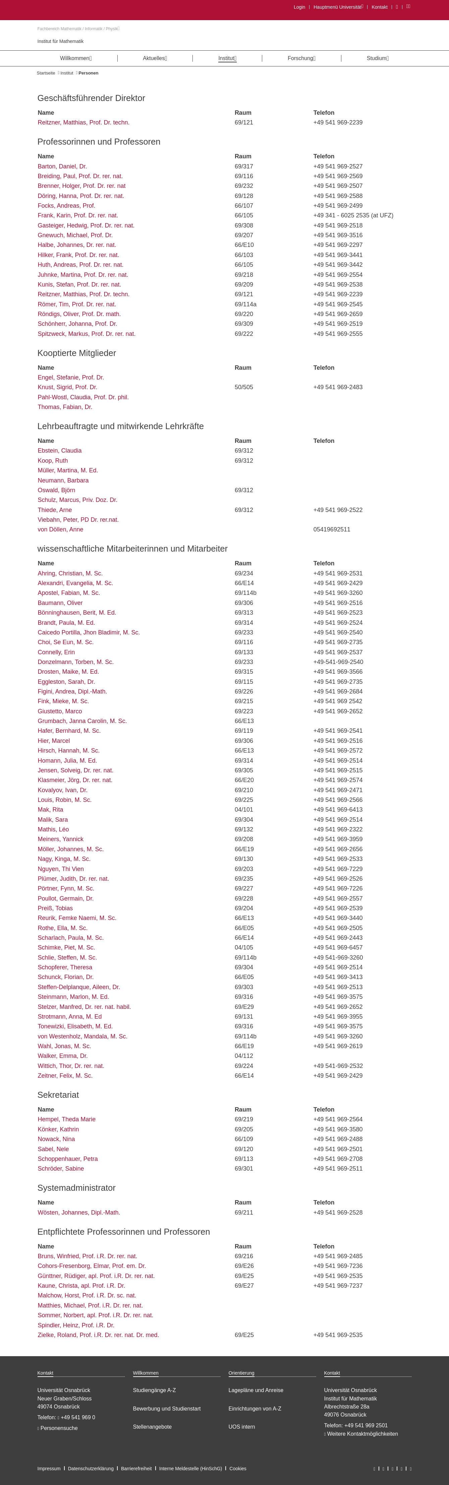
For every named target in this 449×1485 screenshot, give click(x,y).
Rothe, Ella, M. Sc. (63, 928)
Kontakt (379, 7)
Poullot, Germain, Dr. (66, 898)
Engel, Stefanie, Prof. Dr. (71, 377)
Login (299, 7)
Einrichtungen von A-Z (255, 1409)
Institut (66, 72)
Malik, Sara (53, 819)
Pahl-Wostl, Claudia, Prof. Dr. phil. (83, 397)
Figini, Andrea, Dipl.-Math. (72, 691)
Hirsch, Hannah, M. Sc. (69, 750)
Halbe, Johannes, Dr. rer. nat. (77, 245)
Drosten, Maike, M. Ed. (68, 671)
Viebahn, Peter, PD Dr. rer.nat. (78, 519)
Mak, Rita (50, 809)
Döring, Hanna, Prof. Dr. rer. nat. (81, 196)
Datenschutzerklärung (91, 1468)
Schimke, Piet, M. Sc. (66, 947)
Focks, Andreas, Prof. (67, 205)
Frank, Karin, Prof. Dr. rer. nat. (78, 215)
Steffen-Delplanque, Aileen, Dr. (79, 987)
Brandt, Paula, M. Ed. (66, 622)
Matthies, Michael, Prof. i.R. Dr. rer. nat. (90, 1305)
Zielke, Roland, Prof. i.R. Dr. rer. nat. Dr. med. (98, 1335)
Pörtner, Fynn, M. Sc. (66, 888)
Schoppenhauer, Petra (68, 1159)
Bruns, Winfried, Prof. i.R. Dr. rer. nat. (87, 1256)
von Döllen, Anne (60, 529)
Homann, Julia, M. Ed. (67, 760)
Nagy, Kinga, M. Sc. (64, 859)
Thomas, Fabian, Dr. (65, 407)
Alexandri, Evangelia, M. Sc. (75, 583)
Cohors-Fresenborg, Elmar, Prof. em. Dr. (92, 1266)
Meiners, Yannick (60, 839)
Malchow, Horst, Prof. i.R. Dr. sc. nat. (87, 1295)
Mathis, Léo (53, 829)
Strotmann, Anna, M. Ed (70, 1016)
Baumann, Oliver (60, 603)
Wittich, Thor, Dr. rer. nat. (71, 1066)
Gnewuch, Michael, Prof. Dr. (75, 235)
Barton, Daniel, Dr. (62, 166)
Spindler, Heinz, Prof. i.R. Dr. (76, 1325)
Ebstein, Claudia (60, 450)
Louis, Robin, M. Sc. (65, 800)
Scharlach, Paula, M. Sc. (71, 937)
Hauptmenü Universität (338, 6)
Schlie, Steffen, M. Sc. (67, 957)
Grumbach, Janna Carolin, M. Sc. (82, 721)
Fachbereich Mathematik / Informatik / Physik (79, 29)
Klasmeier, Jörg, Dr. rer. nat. (75, 780)
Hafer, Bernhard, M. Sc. (69, 730)
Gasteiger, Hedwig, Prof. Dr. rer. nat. (86, 225)
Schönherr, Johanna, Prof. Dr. (77, 323)
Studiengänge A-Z (154, 1390)
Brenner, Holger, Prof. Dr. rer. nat (82, 186)
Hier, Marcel (54, 740)
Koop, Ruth (53, 460)
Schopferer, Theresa (65, 967)
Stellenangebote (152, 1427)
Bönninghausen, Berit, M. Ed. (77, 612)
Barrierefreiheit (136, 1468)
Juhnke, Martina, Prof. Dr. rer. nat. (83, 274)
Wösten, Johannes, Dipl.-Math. (79, 1212)
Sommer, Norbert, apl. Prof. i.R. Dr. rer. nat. (96, 1315)
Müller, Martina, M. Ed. (68, 470)
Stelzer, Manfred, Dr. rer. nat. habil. (84, 1007)
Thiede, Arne (55, 510)
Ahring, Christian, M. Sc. (70, 573)
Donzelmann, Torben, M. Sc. (76, 662)
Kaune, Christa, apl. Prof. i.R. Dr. (81, 1285)
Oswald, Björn (56, 490)
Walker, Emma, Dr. (63, 1056)
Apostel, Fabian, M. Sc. (69, 593)
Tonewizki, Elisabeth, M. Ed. (75, 1026)
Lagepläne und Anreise (256, 1390)
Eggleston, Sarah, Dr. (66, 681)
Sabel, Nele (53, 1149)
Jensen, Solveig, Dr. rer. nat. (76, 770)
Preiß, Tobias (55, 908)
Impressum (49, 1468)
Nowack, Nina (56, 1139)
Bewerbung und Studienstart (167, 1409)
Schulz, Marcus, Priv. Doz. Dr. (78, 500)
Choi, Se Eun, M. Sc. (66, 642)
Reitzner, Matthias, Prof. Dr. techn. (84, 122)
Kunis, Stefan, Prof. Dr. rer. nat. (79, 284)
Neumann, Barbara (63, 480)
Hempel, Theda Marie (67, 1119)
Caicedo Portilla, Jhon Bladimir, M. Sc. (89, 632)
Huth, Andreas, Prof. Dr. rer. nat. (81, 264)
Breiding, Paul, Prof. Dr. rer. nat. (80, 176)
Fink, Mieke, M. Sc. (63, 701)
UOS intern (242, 1427)
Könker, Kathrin (58, 1129)
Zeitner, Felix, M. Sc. (65, 1075)
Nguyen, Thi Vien (61, 869)
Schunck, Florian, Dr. (66, 977)
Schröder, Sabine (61, 1168)
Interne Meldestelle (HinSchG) (190, 1468)
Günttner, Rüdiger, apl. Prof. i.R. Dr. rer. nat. (96, 1276)
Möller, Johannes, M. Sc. (71, 849)
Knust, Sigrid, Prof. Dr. (68, 387)
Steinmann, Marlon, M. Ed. (73, 996)
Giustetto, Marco (60, 711)
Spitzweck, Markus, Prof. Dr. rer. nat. (87, 333)
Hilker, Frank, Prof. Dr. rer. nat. (78, 255)
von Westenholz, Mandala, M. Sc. (83, 1036)
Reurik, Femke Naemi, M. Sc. (77, 918)
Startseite (46, 72)
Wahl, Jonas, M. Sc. (64, 1046)
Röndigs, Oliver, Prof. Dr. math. (79, 314)
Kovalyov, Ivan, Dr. (63, 790)
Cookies (237, 1468)
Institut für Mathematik (61, 41)
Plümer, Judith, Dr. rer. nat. (73, 878)
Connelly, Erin (56, 652)
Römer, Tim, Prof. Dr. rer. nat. (77, 304)
